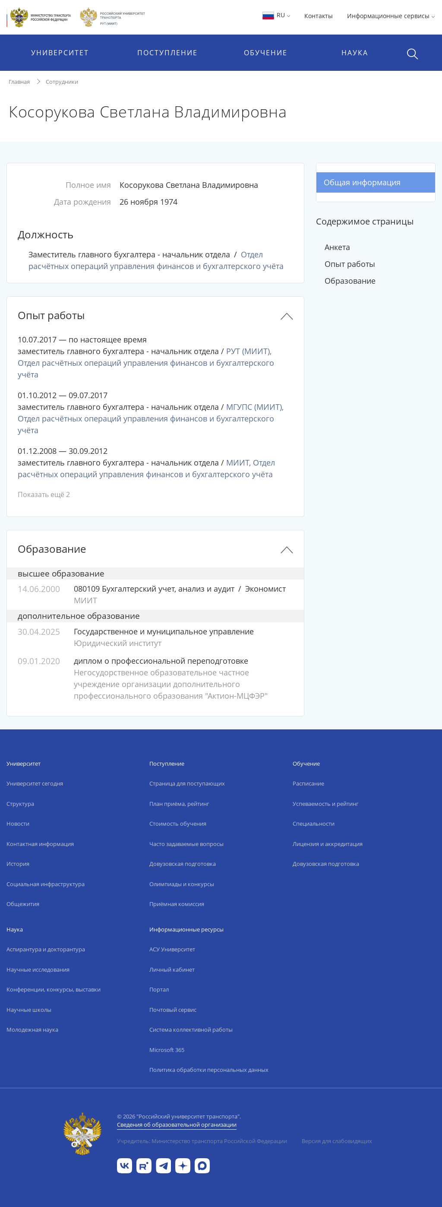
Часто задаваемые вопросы (186, 844)
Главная (19, 82)
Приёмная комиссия (176, 904)
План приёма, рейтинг (179, 804)
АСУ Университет (172, 949)
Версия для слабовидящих (337, 1141)
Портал (159, 989)
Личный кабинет (172, 969)
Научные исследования (37, 969)
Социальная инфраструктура (45, 884)
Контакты (318, 16)
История (17, 864)
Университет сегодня (34, 783)
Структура (20, 804)
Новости (17, 823)
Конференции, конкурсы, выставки (53, 989)
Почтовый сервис (172, 1010)
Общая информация (362, 182)
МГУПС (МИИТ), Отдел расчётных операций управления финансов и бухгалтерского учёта (151, 418)
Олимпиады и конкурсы (181, 884)
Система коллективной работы (191, 1029)
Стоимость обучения (177, 823)
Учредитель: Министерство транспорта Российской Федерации (202, 1141)
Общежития (22, 904)
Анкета (337, 247)
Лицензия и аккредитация (328, 844)
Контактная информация (40, 844)
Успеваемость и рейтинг (326, 804)
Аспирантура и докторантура (45, 949)
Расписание (308, 783)
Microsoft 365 (166, 1050)
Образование (350, 281)
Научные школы (28, 1010)
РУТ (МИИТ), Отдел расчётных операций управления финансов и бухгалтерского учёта (146, 363)
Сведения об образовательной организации (177, 1124)
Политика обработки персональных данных (208, 1070)
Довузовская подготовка (182, 864)
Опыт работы (350, 264)
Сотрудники (62, 82)
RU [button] (276, 15)
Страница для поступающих (187, 783)
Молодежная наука (32, 1029)
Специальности (314, 823)
